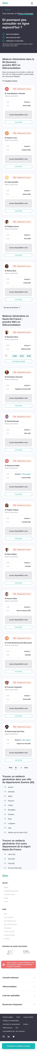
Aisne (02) (11, 854)
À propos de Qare (9, 935)
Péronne (11, 801)
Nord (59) (11, 859)
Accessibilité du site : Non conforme (14, 1031)
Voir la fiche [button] (18, 122)
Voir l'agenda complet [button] (18, 361)
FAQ (5, 914)
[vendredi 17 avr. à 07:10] (22, 356)
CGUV (18, 1017)
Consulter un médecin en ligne (18, 1046)
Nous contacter (8, 917)
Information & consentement (11, 1024)
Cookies (25, 1024)
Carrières (7, 938)
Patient (6, 887)
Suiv (26, 767)
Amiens (10, 787)
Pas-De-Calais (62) (15, 868)
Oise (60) (11, 863)
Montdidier (11, 810)
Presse (6, 901)
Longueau (11, 823)
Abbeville (11, 792)
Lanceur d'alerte (28, 1017)
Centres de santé (9, 931)
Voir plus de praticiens (11, 307)
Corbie (10, 805)
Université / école (9, 894)
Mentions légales (8, 1017)
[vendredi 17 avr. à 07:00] (15, 356)
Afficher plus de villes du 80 (17, 832)
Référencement (7, 1028)
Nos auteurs (7, 928)
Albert (10, 796)
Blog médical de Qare (10, 924)
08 (21, 767)
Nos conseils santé (10, 921)
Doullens (11, 814)
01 (16, 767)
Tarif (16, 1028)
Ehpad (6, 898)
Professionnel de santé (11, 891)
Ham (9, 828)
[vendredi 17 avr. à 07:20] (29, 356)
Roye (10, 819)
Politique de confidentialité (11, 1020)
